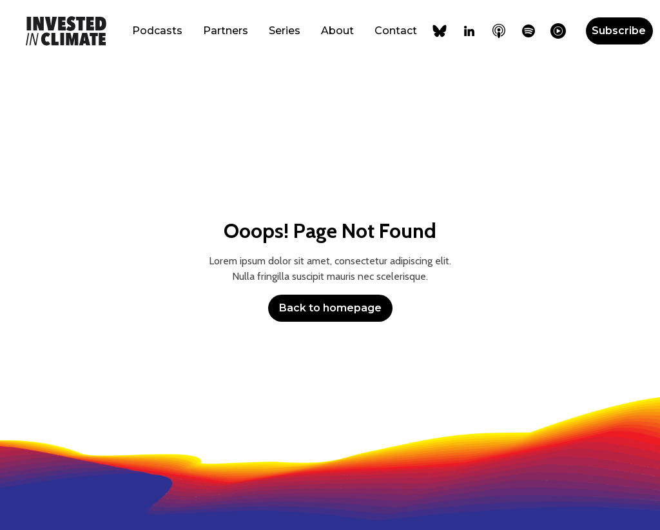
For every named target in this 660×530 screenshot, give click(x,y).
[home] (66, 31)
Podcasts (157, 31)
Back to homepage (330, 308)
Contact (395, 31)
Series (284, 31)
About (337, 31)
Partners (225, 31)
